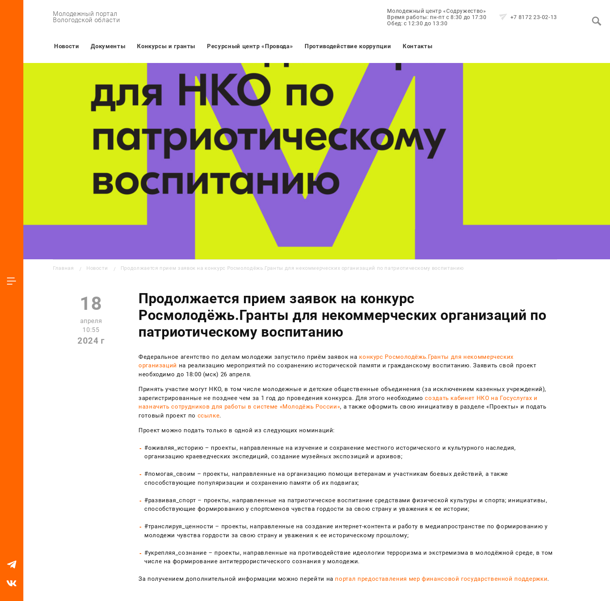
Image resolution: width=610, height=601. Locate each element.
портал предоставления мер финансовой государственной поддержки (441, 578)
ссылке (209, 415)
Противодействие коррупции (348, 46)
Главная (63, 268)
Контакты (417, 46)
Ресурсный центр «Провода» (250, 46)
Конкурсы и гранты (166, 46)
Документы (108, 46)
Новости (66, 46)
